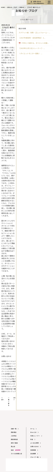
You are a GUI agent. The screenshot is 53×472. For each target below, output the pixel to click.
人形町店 (13, 436)
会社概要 (34, 453)
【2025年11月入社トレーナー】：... (32, 48)
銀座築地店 (14, 439)
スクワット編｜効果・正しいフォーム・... (34, 32)
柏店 (15, 450)
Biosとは (34, 432)
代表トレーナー (36, 436)
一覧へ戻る (8, 401)
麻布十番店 (14, 443)
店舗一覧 (14, 429)
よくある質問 (35, 443)
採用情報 (34, 450)
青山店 (13, 446)
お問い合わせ (36, 2)
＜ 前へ (2, 398)
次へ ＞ (14, 398)
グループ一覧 (35, 457)
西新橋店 (13, 432)
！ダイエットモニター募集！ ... (30, 53)
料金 (32, 439)
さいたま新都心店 (16, 453)
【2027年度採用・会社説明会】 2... (32, 38)
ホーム (33, 429)
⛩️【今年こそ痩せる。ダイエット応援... (34, 43)
